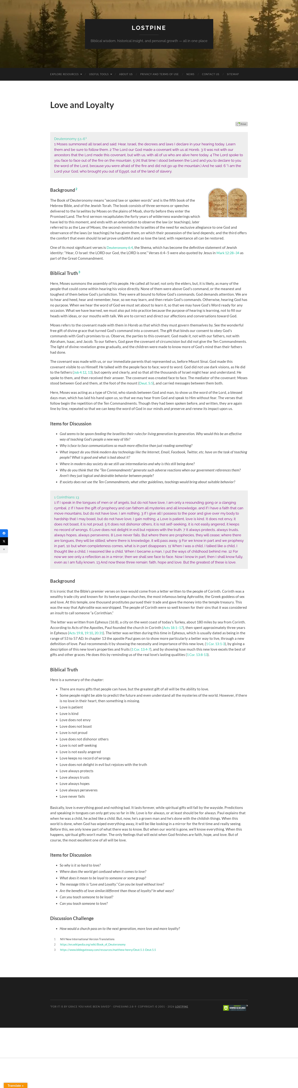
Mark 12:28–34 (228, 253)
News (190, 74)
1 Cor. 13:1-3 (224, 643)
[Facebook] (4, 533)
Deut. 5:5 (146, 383)
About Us (126, 74)
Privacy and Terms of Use (159, 74)
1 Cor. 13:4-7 (155, 649)
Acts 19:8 (76, 632)
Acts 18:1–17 (174, 627)
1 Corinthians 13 (66, 497)
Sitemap (233, 74)
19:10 (90, 632)
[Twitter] (4, 541)
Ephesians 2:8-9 (124, 1006)
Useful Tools (99, 74)
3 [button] (79, 272)
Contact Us (210, 74)
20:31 (101, 632)
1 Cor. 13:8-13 (215, 654)
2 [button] (76, 189)
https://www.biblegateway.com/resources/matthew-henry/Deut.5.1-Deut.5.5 (108, 949)
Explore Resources (64, 74)
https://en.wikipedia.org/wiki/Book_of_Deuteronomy (93, 944)
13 (91, 372)
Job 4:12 (80, 372)
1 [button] (86, 137)
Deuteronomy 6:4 (121, 247)
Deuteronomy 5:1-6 (70, 138)
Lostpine (149, 27)
